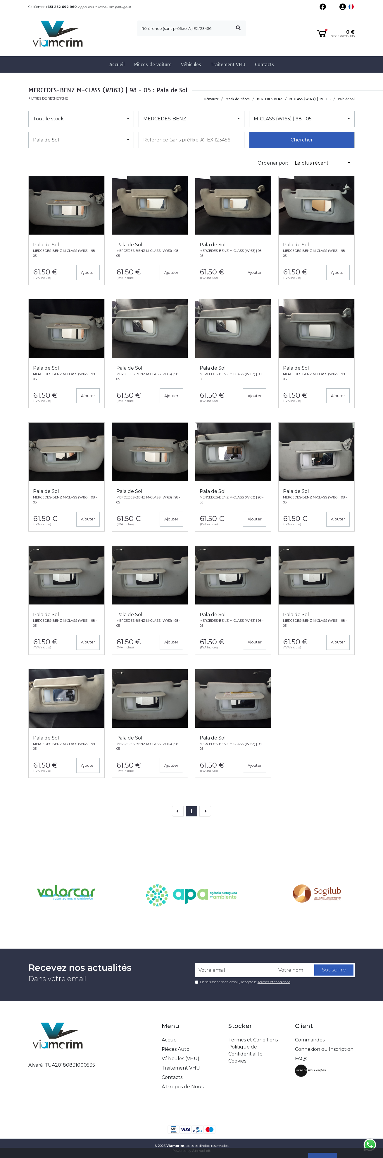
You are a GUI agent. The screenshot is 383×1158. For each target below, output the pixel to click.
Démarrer (211, 99)
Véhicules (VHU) (180, 1058)
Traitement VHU (228, 64)
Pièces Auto (175, 1049)
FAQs (301, 1058)
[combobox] (191, 140)
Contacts (264, 64)
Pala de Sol (346, 99)
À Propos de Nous (182, 1086)
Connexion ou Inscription (324, 1049)
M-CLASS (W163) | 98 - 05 (310, 99)
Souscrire (334, 970)
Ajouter (88, 272)
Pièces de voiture (153, 64)
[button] (351, 7)
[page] (191, 811)
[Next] (205, 811)
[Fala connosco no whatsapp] (370, 1144)
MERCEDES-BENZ (269, 99)
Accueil (117, 64)
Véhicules (191, 64)
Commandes (310, 1040)
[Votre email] (235, 970)
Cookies (237, 1061)
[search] (191, 28)
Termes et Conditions (253, 1040)
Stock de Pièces (238, 99)
